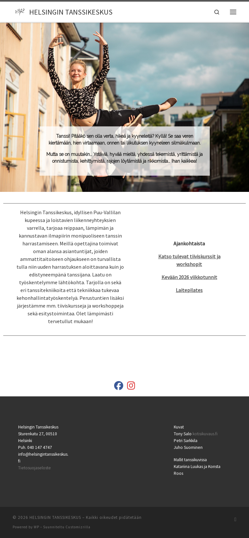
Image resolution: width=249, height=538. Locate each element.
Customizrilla (77, 527)
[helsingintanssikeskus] (131, 387)
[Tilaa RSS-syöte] (235, 519)
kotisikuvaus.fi (205, 434)
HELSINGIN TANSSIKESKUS (55, 517)
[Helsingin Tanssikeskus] (118, 387)
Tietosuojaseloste (34, 468)
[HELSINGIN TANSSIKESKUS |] (20, 11)
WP (36, 527)
